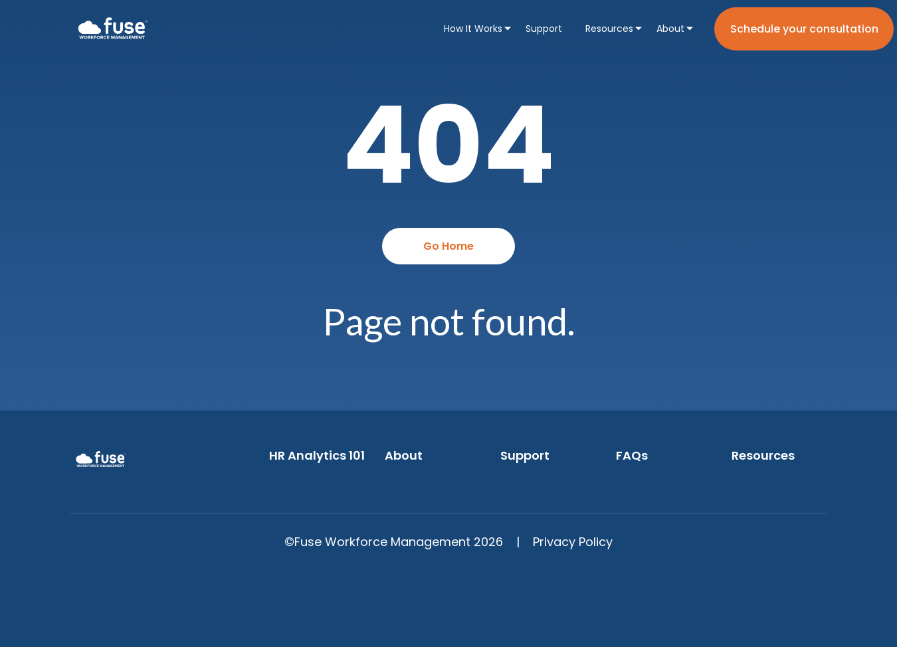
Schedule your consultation (804, 29)
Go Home (448, 246)
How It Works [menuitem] (473, 28)
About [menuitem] (670, 28)
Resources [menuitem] (609, 28)
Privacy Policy (573, 541)
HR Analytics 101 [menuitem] (317, 455)
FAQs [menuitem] (632, 455)
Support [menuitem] (544, 28)
